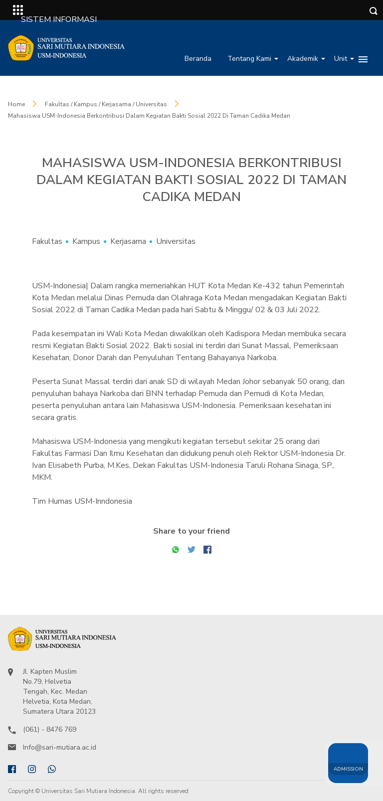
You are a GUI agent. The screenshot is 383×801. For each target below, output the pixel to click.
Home (16, 104)
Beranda (198, 58)
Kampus (86, 241)
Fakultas (47, 241)
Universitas (175, 241)
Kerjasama (128, 241)
